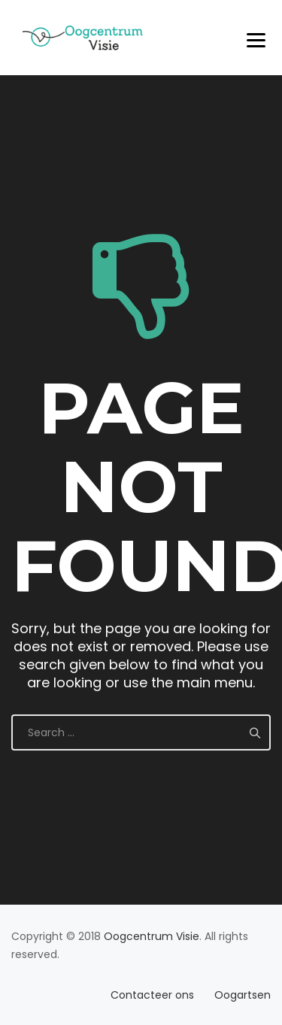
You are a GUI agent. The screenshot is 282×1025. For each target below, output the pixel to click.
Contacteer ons (152, 994)
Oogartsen (242, 994)
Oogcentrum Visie (151, 936)
